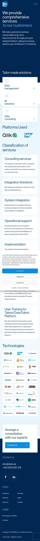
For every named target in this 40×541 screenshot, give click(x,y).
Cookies (14, 287)
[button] (35, 4)
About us (5, 502)
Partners (20, 493)
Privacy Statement (23, 287)
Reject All (20, 277)
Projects (5, 498)
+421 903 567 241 (11, 467)
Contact (20, 502)
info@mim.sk (9, 464)
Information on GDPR (9, 516)
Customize (20, 283)
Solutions (5, 493)
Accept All (20, 271)
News (19, 498)
